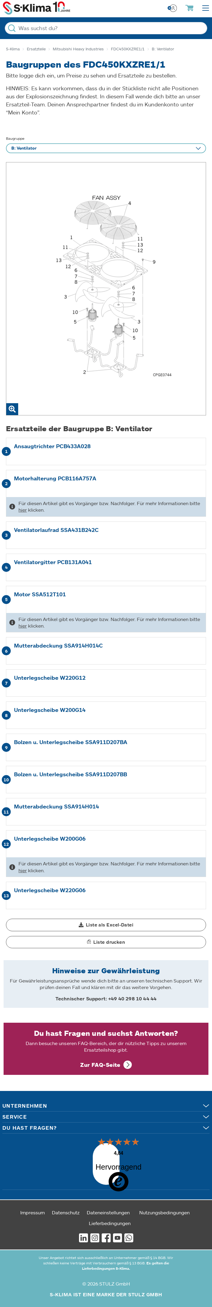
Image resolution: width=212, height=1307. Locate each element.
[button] (106, 925)
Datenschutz (66, 1207)
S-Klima (13, 48)
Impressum (32, 1207)
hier (22, 510)
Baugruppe (15, 138)
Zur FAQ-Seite (100, 1064)
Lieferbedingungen (110, 1218)
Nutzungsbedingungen (164, 1207)
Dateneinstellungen (108, 1207)
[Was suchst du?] (106, 28)
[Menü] (115, 1142)
